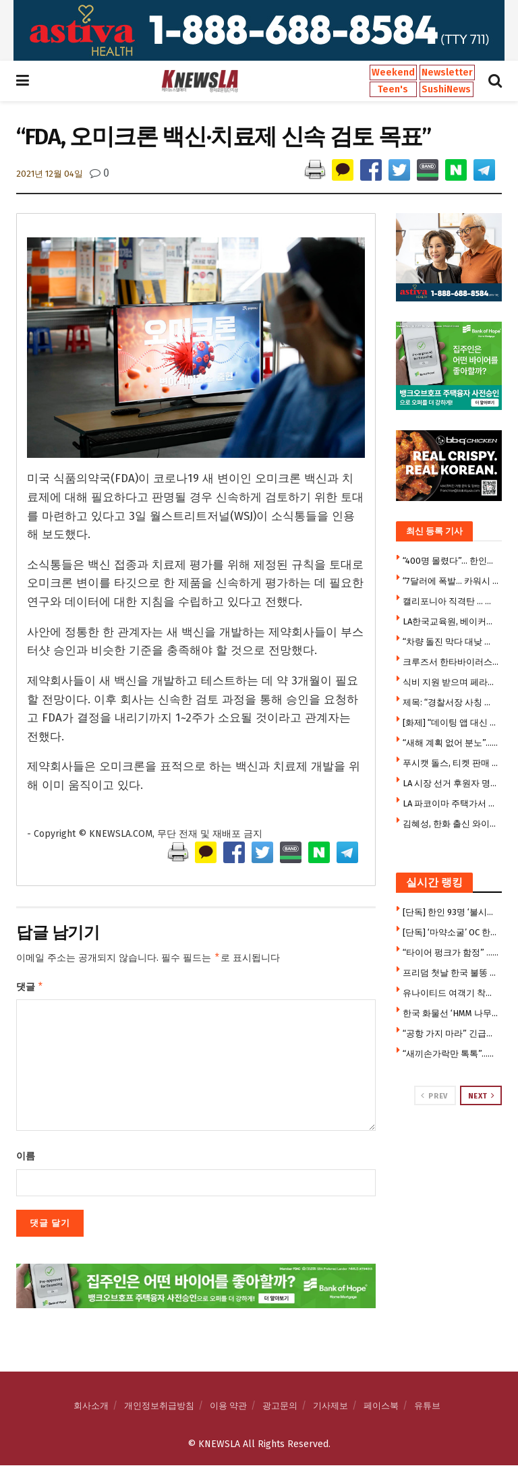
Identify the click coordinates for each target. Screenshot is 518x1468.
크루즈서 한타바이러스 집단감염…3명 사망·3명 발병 (451, 662)
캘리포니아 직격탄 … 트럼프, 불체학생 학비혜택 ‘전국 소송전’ (451, 601)
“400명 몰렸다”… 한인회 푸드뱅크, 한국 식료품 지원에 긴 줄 (451, 561)
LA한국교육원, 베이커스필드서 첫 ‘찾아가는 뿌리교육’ (451, 621)
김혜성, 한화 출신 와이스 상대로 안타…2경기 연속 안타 (451, 824)
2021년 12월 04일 (49, 174)
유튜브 (427, 1408)
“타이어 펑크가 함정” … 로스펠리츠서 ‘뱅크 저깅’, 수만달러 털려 (451, 952)
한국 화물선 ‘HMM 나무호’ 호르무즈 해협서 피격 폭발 (451, 1013)
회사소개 (91, 1408)
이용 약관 (228, 1408)
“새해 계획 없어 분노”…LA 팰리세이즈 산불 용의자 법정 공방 (451, 743)
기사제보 (330, 1408)
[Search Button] (495, 81)
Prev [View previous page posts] (434, 1095)
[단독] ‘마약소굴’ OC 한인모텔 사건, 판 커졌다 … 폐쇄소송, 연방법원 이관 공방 (451, 932)
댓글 (30, 988)
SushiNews (446, 89)
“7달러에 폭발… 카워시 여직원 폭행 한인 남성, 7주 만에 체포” (451, 581)
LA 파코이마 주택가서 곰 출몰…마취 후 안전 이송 (451, 803)
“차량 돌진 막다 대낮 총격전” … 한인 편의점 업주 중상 (451, 642)
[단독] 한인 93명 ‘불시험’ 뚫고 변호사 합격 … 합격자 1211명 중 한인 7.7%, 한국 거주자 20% (451, 912)
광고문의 (279, 1408)
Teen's (393, 89)
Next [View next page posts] (481, 1095)
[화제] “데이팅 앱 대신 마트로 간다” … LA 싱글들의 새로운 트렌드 (451, 722)
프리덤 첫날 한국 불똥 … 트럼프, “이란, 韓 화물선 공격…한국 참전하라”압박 (451, 973)
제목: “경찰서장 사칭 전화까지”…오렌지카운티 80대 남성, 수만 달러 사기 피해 (451, 702)
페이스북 (381, 1408)
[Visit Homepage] (199, 80)
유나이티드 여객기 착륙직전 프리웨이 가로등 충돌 (451, 993)
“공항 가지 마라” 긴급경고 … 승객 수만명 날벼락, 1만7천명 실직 (451, 1033)
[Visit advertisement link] (259, 30)
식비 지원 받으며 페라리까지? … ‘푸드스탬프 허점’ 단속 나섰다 (451, 682)
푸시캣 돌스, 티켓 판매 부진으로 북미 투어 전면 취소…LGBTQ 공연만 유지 (451, 763)
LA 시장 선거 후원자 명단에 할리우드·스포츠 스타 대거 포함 (451, 783)
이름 (25, 1159)
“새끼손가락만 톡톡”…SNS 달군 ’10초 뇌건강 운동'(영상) (451, 1054)
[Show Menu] (22, 81)
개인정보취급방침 (159, 1408)
